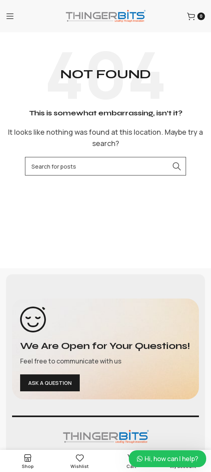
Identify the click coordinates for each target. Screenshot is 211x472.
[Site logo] (105, 15)
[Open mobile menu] (10, 16)
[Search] (105, 166)
